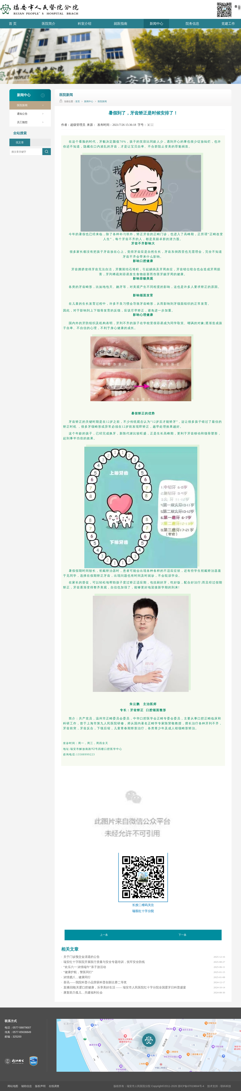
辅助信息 (26, 1086)
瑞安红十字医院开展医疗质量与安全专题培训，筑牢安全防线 (103, 962)
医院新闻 (32, 105)
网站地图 (13, 1086)
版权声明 (40, 1086)
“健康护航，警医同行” (77, 972)
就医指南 (120, 23)
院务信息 (192, 23)
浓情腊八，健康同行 (76, 977)
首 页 (13, 23)
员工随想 (32, 122)
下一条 (182, 934)
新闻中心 (156, 23)
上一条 (104, 934)
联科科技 (225, 1086)
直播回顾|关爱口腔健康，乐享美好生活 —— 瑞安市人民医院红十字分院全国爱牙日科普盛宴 (123, 987)
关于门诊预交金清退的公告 (80, 956)
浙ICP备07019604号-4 (191, 1086)
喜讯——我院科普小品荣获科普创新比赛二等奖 (94, 982)
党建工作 (228, 23)
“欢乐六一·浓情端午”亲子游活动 (83, 967)
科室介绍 (84, 23)
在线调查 (54, 1086)
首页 (77, 101)
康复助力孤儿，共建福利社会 (82, 992)
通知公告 (32, 114)
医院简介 (48, 23)
